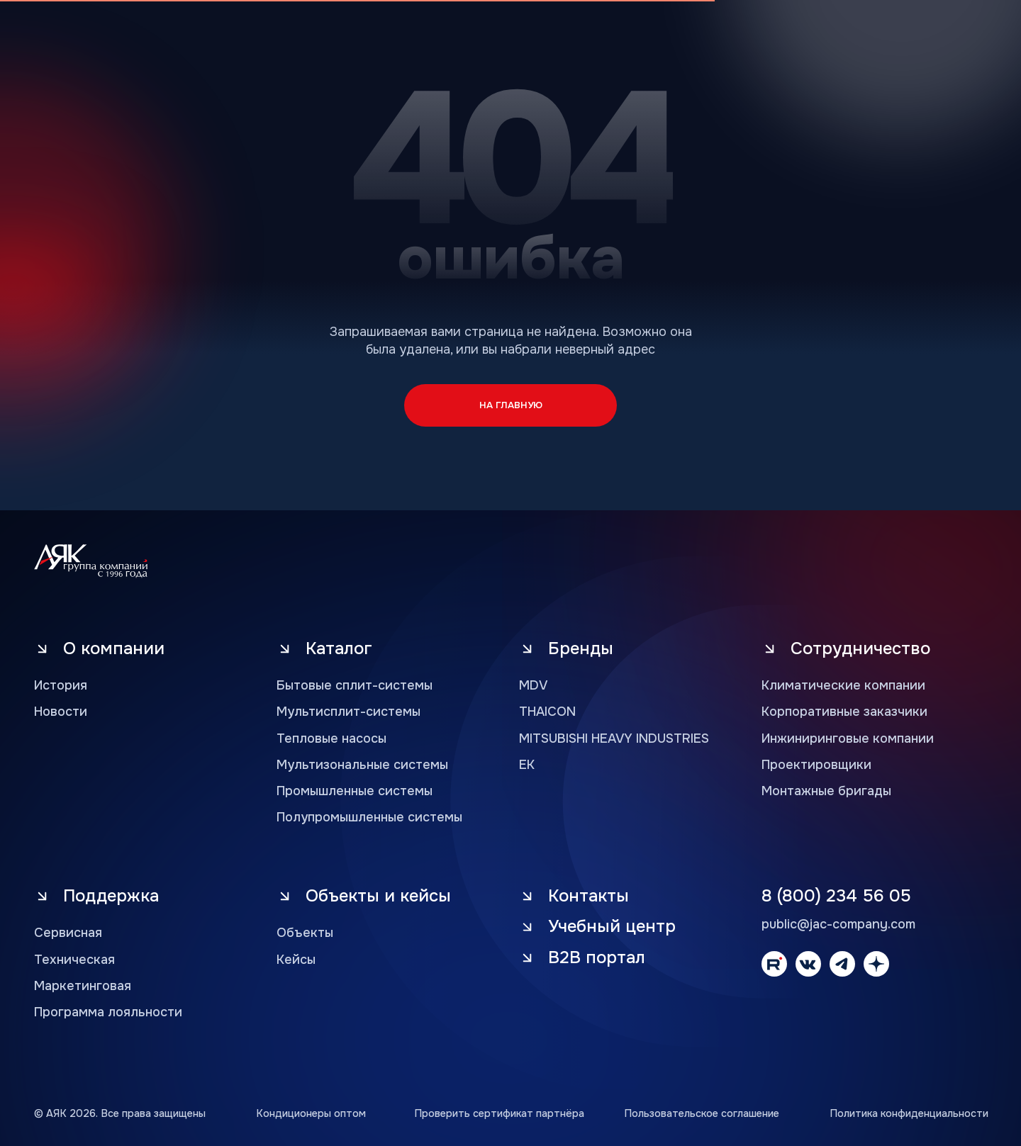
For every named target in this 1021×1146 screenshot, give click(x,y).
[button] (617, 958)
